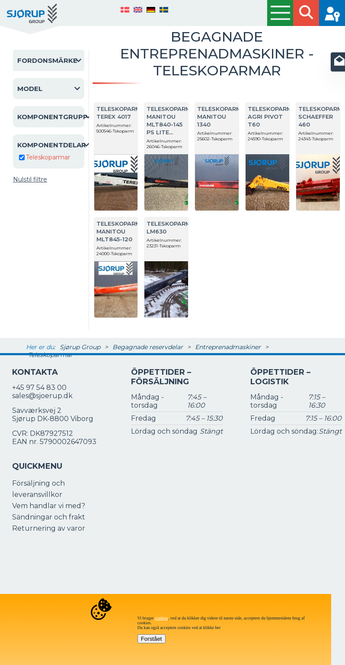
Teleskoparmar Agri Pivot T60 (274, 116)
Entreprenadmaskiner (228, 347)
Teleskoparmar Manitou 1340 (223, 116)
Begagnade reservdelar (147, 347)
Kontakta (35, 372)
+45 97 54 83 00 (39, 387)
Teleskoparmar (48, 157)
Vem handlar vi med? (48, 506)
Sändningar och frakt (48, 517)
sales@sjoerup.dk (42, 396)
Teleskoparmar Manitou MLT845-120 (122, 231)
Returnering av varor (48, 528)
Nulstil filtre (30, 179)
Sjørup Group (80, 347)
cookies (161, 618)
